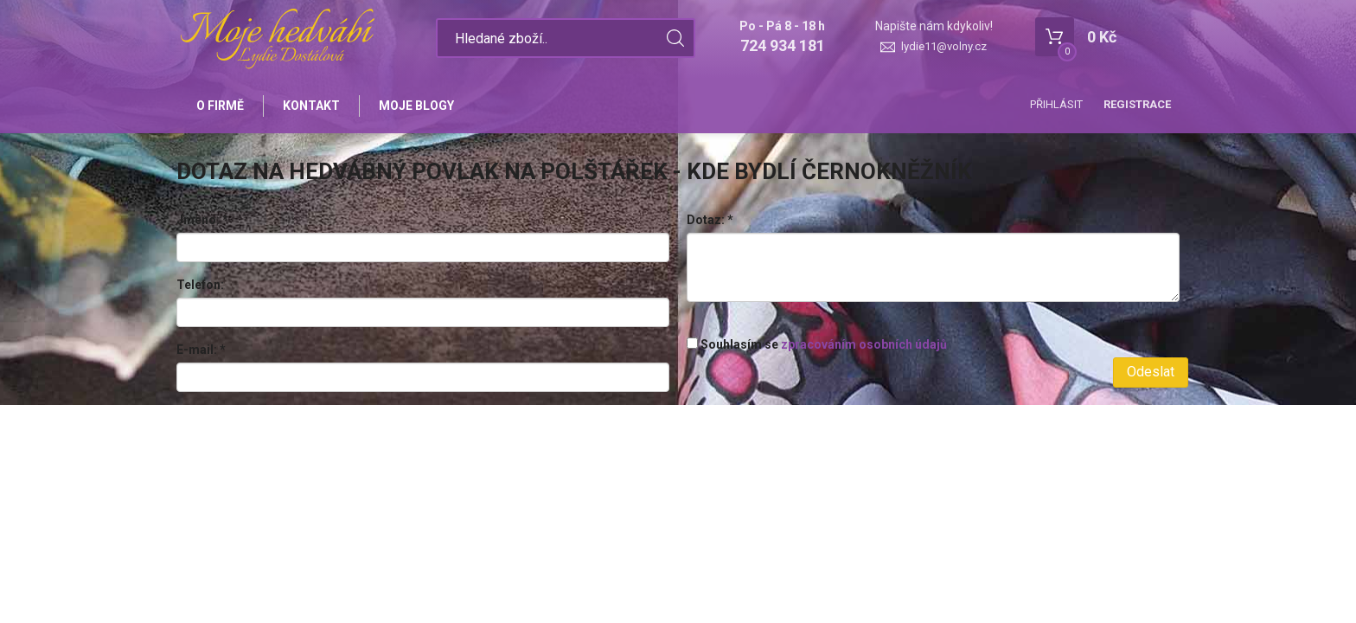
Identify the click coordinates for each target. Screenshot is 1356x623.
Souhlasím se (817, 344)
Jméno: (202, 220)
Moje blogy (416, 105)
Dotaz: (710, 220)
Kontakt (311, 105)
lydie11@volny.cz (944, 46)
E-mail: (201, 349)
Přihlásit (1056, 104)
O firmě (220, 105)
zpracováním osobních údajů (864, 344)
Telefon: (200, 285)
